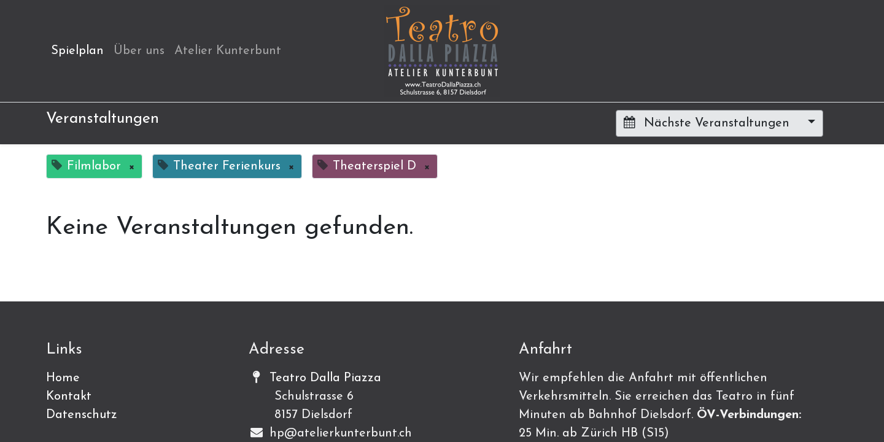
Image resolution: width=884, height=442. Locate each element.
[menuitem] (77, 51)
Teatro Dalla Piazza (325, 378)
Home (63, 378)
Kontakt (68, 396)
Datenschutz (81, 415)
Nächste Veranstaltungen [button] (708, 123)
